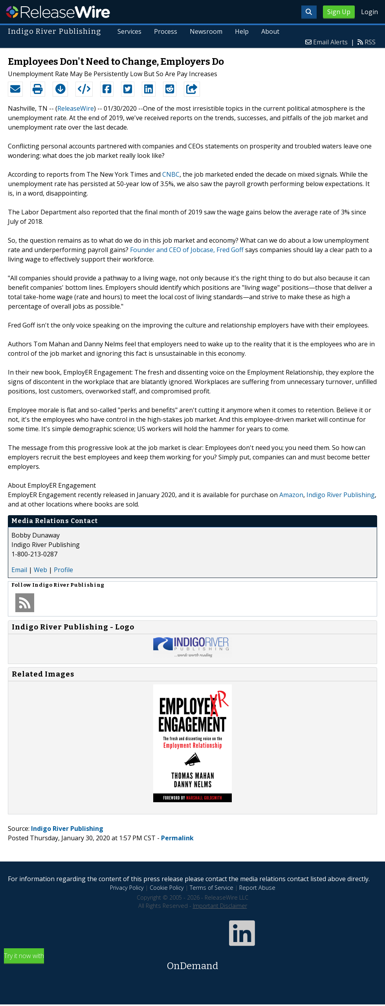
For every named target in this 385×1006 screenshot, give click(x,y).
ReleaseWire (58, 12)
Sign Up (338, 11)
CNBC (171, 174)
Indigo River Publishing (340, 494)
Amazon (291, 494)
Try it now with (192, 962)
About (270, 31)
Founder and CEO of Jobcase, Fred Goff (187, 249)
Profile (63, 569)
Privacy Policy (127, 887)
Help (242, 31)
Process (165, 31)
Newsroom (206, 31)
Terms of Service (211, 887)
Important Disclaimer (220, 905)
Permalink (177, 838)
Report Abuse (257, 887)
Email (19, 569)
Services (129, 31)
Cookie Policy (167, 887)
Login (369, 11)
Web (40, 569)
